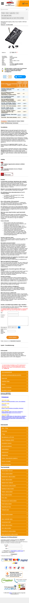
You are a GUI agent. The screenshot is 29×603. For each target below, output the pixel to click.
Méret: (3, 60)
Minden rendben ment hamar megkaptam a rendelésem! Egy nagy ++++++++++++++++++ (14, 411)
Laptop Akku (12, 13)
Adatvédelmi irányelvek (15, 341)
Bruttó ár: (4, 52)
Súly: (3, 61)
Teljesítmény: (4, 57)
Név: (2, 312)
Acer (17, 13)
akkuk (10, 592)
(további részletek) (19, 63)
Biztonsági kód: (4, 327)
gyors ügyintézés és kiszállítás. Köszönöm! (14, 407)
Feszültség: (4, 56)
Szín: (3, 59)
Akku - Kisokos (23, 306)
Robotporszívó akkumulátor (9, 501)
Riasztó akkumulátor (7, 514)
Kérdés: (3, 316)
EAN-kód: (4, 65)
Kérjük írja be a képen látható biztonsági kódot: (4, 331)
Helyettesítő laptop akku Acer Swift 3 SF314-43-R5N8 (12, 18)
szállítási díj (6, 368)
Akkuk (7, 13)
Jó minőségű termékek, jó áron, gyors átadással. (14, 400)
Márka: (3, 62)
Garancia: (4, 63)
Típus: (3, 58)
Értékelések (5, 397)
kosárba (20, 76)
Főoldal (2, 13)
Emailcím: (3, 315)
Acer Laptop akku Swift (6, 15)
